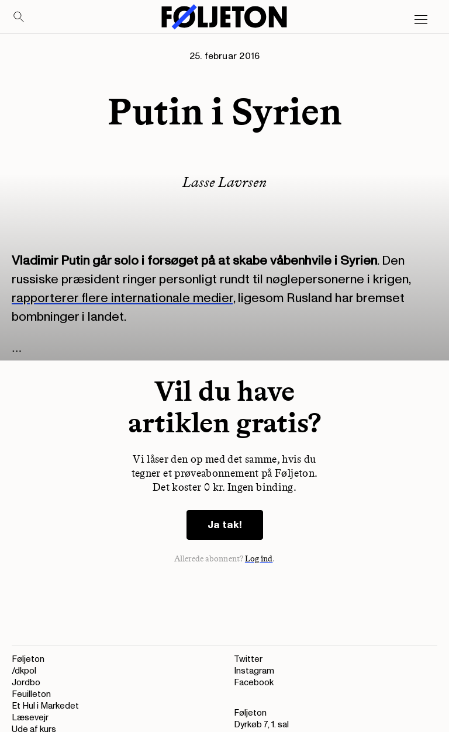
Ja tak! (225, 525)
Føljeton (28, 659)
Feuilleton (31, 694)
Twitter (248, 659)
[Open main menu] (421, 20)
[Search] (19, 17)
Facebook (254, 683)
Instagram (254, 671)
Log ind (259, 559)
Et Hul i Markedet (45, 706)
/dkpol (24, 671)
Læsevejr (30, 718)
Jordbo (26, 683)
